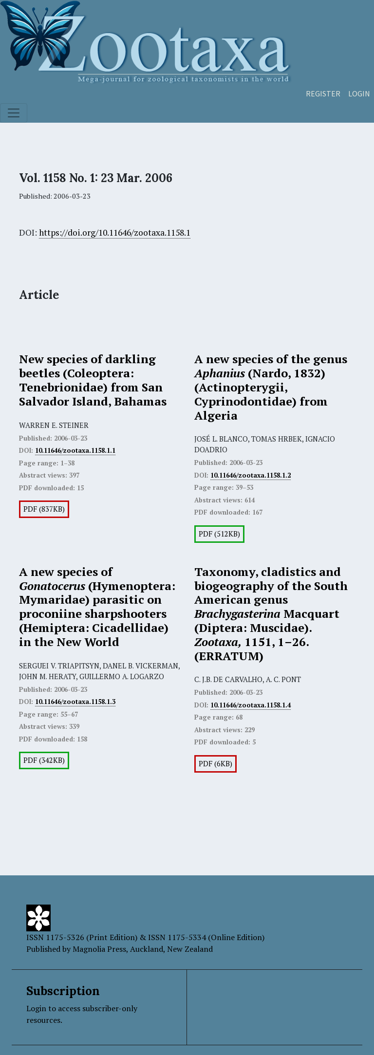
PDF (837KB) (44, 509)
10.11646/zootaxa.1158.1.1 (75, 450)
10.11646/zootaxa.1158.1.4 (250, 705)
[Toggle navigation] (13, 113)
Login (359, 93)
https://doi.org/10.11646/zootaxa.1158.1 (114, 232)
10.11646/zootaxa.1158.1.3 (75, 701)
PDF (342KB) (44, 760)
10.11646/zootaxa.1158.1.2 (250, 475)
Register (323, 93)
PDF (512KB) (219, 533)
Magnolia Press (99, 949)
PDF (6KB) (215, 763)
